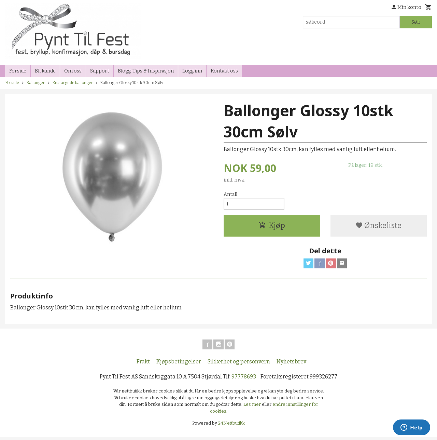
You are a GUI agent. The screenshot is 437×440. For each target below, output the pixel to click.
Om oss (73, 71)
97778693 (243, 379)
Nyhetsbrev (291, 364)
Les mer (252, 407)
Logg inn (192, 71)
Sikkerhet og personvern (239, 364)
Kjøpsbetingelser (178, 364)
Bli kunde (45, 71)
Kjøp (271, 226)
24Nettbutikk (231, 426)
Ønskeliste (378, 226)
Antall (230, 194)
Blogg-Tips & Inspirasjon (146, 71)
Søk (415, 22)
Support (99, 71)
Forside (17, 71)
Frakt (143, 364)
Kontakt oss (224, 71)
